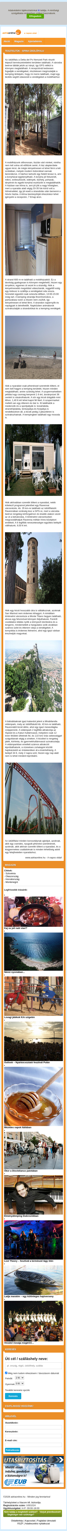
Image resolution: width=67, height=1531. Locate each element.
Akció (7, 41)
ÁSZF (20, 1523)
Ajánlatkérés (35, 41)
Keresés (13, 1396)
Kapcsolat (30, 1520)
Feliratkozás (12, 1450)
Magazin (19, 41)
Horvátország (12, 879)
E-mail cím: (11, 1440)
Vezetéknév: (11, 1422)
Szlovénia (11, 873)
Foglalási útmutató (46, 1520)
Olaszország (12, 876)
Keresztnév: (11, 1431)
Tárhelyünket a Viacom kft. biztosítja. (22, 1502)
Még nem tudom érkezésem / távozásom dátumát (33, 1373)
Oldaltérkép (17, 1520)
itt (39, 10)
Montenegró (12, 882)
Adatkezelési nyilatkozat (37, 1523)
